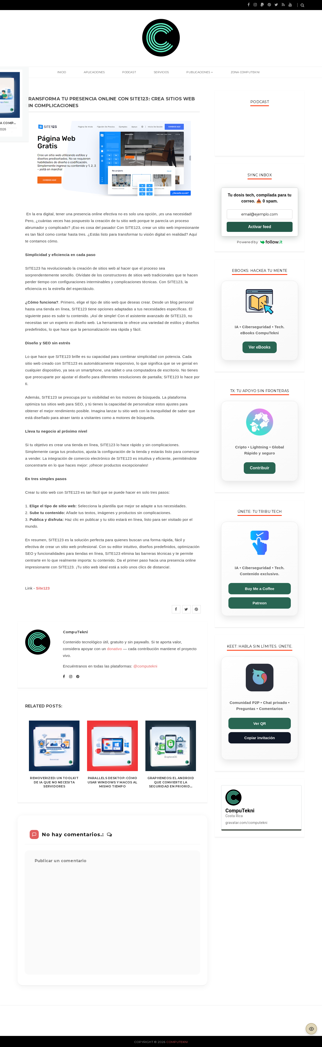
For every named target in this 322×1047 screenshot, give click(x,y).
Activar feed (259, 227)
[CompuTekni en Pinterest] (269, 4)
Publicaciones (187, 72)
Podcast (133, 72)
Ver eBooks (259, 347)
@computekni (145, 666)
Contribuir (259, 468)
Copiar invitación (259, 738)
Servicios (157, 72)
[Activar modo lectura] (311, 1028)
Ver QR (259, 723)
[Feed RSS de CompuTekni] (283, 4)
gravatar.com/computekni (246, 823)
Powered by (259, 242)
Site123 (43, 588)
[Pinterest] (196, 609)
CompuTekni (177, 1042)
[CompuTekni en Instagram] (255, 5)
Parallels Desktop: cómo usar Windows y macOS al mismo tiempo (113, 782)
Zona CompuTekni (226, 72)
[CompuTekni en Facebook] (249, 4)
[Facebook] (176, 609)
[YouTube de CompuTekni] (290, 4)
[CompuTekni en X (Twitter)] (276, 4)
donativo (114, 649)
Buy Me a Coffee (259, 589)
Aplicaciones (105, 72)
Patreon (260, 603)
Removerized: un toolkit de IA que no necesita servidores (54, 782)
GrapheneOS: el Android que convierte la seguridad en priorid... (170, 782)
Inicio (80, 72)
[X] (186, 609)
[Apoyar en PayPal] (262, 4)
